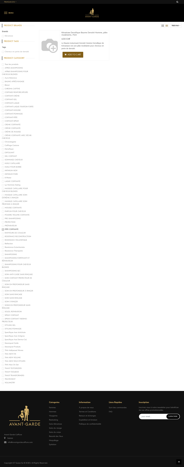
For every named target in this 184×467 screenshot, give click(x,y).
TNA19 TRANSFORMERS (14, 375)
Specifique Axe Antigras (15, 336)
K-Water (8, 178)
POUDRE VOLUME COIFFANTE (17, 215)
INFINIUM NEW (11, 170)
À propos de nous (86, 408)
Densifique (9, 149)
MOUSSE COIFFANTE (13, 208)
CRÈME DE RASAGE (13, 132)
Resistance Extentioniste (15, 247)
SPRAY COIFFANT (12, 315)
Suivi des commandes (118, 408)
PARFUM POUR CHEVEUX (15, 211)
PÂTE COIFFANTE (11, 229)
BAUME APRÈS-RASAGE (14, 81)
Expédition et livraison (88, 420)
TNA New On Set (12, 365)
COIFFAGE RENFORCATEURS (16, 92)
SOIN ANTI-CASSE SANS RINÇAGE (19, 274)
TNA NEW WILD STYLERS (15, 361)
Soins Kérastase (55, 424)
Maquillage (53, 440)
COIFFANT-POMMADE (14, 114)
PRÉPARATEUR (11, 226)
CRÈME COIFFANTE (13, 128)
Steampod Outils (11, 343)
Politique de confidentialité (90, 424)
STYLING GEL (10, 325)
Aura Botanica (11, 78)
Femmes (52, 408)
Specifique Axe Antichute (15, 332)
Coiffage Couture (12, 145)
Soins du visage (55, 428)
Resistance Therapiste (14, 251)
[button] (176, 26)
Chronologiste (10, 142)
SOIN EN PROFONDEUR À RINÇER (19, 291)
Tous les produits (11, 64)
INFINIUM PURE (11, 174)
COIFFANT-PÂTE (11, 117)
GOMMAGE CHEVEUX (14, 160)
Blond (7, 85)
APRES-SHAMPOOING (14, 68)
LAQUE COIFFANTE (12, 181)
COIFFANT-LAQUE (12, 103)
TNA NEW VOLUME (13, 357)
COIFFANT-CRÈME (12, 96)
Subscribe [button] (173, 416)
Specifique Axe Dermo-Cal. (16, 340)
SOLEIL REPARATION (13, 312)
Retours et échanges (87, 416)
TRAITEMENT (10, 379)
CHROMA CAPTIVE (12, 89)
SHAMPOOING (11, 254)
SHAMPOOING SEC (12, 271)
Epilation (52, 444)
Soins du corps (55, 432)
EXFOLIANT (9, 153)
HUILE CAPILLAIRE (12, 163)
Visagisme (53, 416)
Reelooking (53, 420)
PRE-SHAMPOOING (13, 218)
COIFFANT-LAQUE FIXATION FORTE (19, 107)
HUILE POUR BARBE (13, 167)
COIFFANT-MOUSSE (13, 110)
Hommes (52, 412)
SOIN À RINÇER (11, 302)
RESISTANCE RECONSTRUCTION (18, 236)
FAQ (110, 412)
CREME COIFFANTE (13, 125)
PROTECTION (10, 222)
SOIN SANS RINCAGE (13, 294)
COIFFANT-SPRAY (12, 121)
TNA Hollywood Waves (14, 350)
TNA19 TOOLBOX (12, 372)
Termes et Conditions (87, 412)
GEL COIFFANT (11, 156)
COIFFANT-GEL (11, 99)
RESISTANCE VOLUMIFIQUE (16, 240)
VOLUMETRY (10, 383)
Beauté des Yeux (56, 436)
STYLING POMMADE (13, 329)
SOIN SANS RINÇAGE (13, 298)
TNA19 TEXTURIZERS (13, 368)
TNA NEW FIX (10, 354)
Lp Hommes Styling (12, 185)
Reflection (9, 244)
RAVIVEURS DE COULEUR (15, 233)
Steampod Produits (13, 347)
